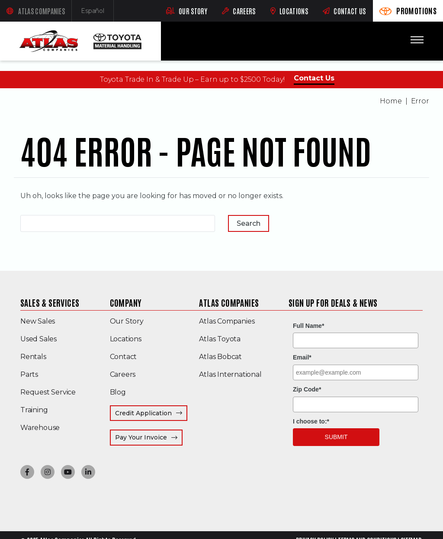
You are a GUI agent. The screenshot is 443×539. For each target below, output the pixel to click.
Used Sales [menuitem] (38, 339)
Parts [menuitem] (29, 374)
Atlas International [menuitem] (230, 374)
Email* (302, 357)
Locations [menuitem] (125, 339)
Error (420, 101)
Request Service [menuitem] (48, 392)
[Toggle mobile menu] (417, 39)
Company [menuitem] (126, 302)
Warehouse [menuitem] (40, 428)
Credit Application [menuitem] (143, 413)
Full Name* (308, 325)
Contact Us (314, 78)
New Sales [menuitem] (37, 321)
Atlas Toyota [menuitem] (220, 339)
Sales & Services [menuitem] (49, 302)
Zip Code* (307, 389)
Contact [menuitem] (123, 357)
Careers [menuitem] (123, 374)
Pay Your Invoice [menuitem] (149, 437)
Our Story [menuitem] (127, 321)
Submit (336, 436)
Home (391, 101)
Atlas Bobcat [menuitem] (220, 357)
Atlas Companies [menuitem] (229, 302)
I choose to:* (311, 421)
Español (97, 13)
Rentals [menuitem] (33, 357)
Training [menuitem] (34, 410)
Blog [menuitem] (118, 392)
